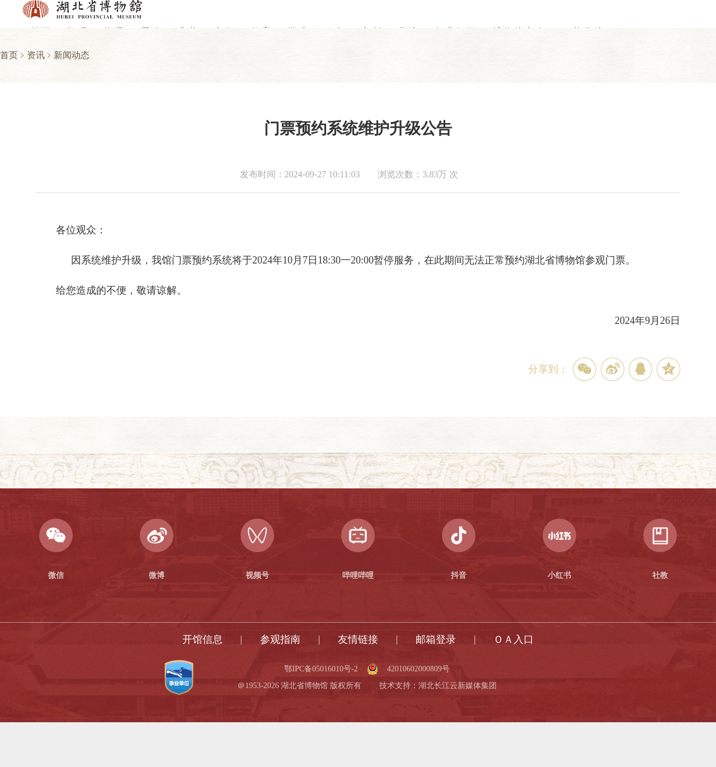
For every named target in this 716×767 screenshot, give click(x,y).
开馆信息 (202, 639)
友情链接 (358, 639)
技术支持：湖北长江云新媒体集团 (438, 686)
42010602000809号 (418, 669)
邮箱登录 (436, 639)
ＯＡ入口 (513, 639)
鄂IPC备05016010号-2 (320, 669)
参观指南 (280, 639)
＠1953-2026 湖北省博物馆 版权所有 (299, 686)
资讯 (36, 55)
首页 (9, 55)
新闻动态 (72, 55)
